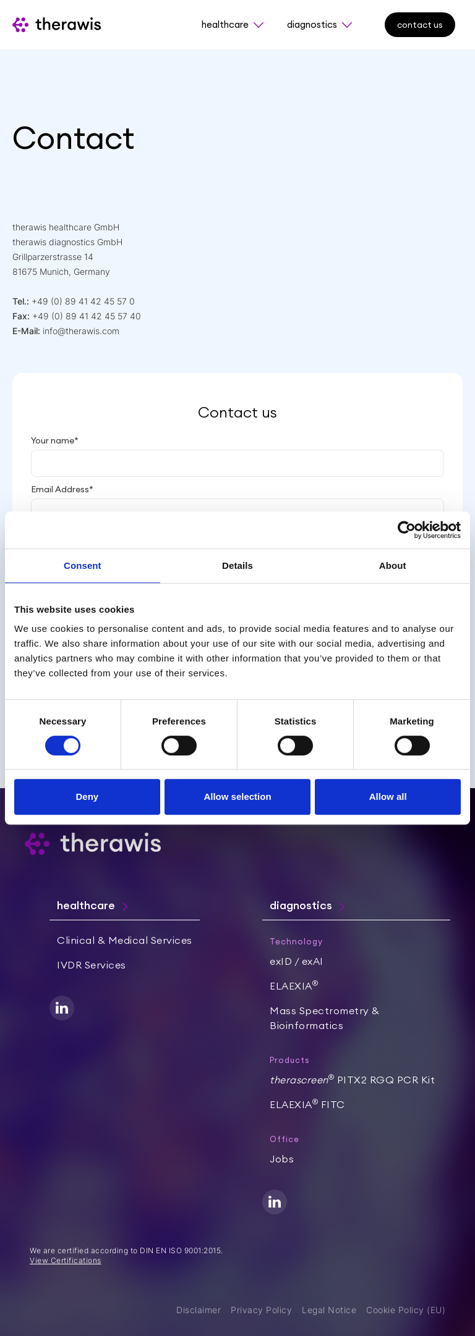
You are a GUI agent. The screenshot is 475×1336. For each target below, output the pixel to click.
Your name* (55, 440)
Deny (86, 796)
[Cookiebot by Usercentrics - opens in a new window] (407, 530)
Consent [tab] (82, 565)
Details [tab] (237, 565)
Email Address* (62, 489)
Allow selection (237, 796)
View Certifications (65, 1260)
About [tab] (392, 565)
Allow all (388, 796)
